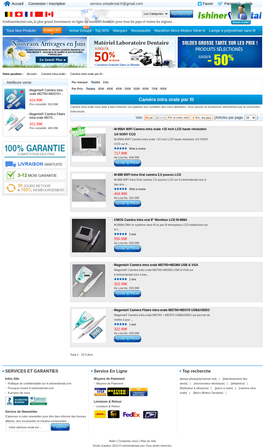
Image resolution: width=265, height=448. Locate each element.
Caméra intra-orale (53, 73)
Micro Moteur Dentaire (208, 392)
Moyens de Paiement (109, 383)
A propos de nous (19, 392)
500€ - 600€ (141, 88)
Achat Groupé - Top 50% (89, 31)
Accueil (17, 4)
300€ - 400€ (105, 88)
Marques (120, 31)
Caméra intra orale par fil (86, 73)
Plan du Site (148, 441)
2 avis (132, 234)
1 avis (132, 324)
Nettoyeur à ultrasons (194, 388)
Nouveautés (141, 31)
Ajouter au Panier (128, 163)
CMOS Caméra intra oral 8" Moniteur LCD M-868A (150, 220)
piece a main (224, 388)
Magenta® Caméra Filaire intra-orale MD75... (47, 116)
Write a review (137, 148)
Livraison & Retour (108, 406)
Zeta (105, 82)
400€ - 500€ (123, 88)
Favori (208, 4)
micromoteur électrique (209, 383)
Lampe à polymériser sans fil (232, 31)
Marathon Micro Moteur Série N (179, 31)
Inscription (57, 4)
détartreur (238, 383)
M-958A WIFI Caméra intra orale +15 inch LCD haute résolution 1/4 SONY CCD (160, 131)
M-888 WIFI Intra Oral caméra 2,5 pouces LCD (147, 175)
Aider (112, 441)
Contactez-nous (128, 441)
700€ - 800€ (159, 88)
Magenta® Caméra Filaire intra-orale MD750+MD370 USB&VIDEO (162, 310)
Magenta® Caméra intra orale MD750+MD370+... (46, 92)
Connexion (37, 4)
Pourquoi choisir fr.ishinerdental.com (31, 388)
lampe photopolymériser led (198, 378)
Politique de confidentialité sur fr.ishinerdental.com (39, 383)
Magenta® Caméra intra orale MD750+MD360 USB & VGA (156, 265)
